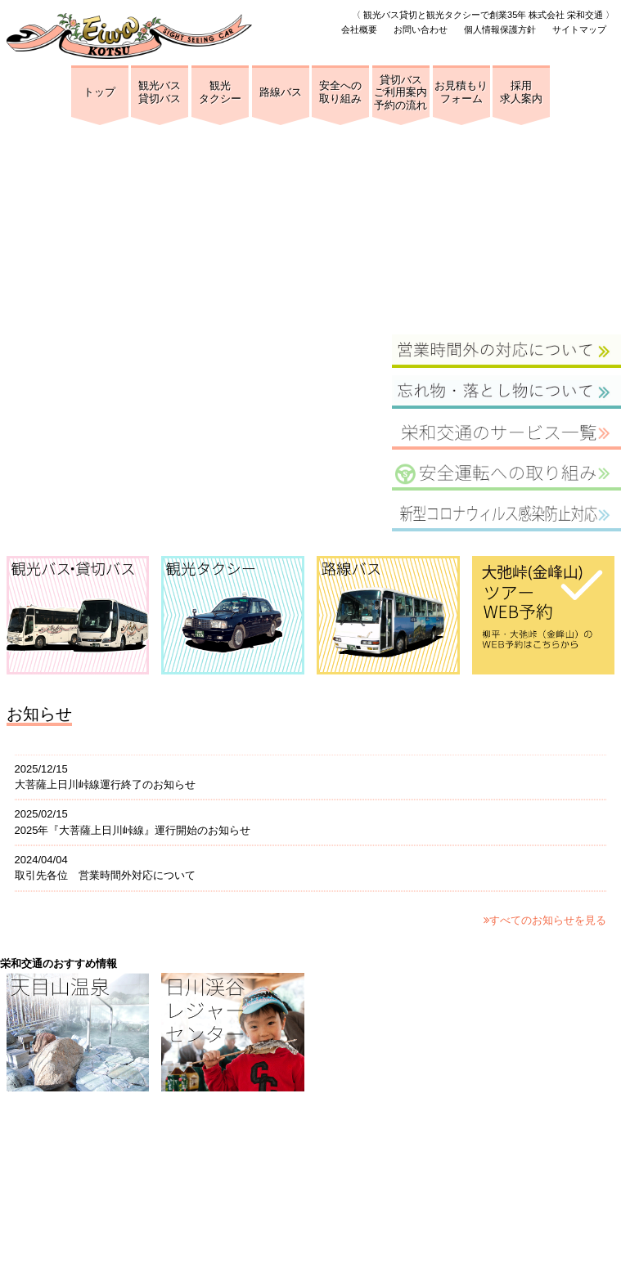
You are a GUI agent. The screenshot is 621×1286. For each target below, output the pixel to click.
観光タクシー (220, 92)
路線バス (280, 92)
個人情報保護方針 (500, 29)
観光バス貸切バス (159, 92)
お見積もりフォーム (461, 92)
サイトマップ (579, 29)
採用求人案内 (521, 92)
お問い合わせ (421, 29)
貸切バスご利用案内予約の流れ (400, 92)
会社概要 (359, 29)
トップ (99, 92)
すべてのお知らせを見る (545, 920)
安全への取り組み (340, 92)
